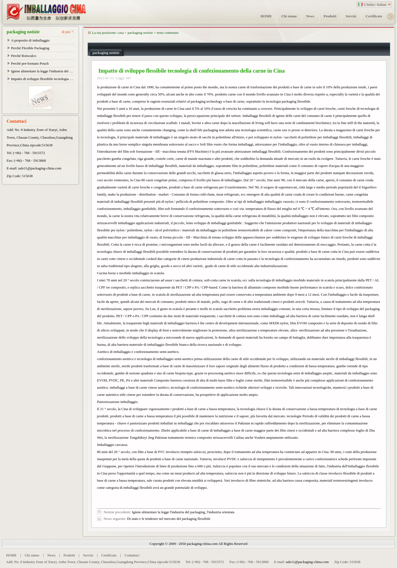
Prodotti (69, 555)
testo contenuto (168, 33)
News (51, 555)
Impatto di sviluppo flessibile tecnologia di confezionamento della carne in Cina (42, 79)
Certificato (109, 555)
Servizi (88, 555)
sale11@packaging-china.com (39, 168)
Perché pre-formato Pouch (30, 63)
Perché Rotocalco (23, 56)
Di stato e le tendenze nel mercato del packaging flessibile (168, 519)
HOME (11, 555)
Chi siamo (32, 555)
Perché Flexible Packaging (30, 48)
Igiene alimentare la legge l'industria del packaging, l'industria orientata (183, 512)
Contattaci (132, 555)
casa (121, 33)
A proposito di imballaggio (30, 40)
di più (66, 32)
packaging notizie (140, 33)
